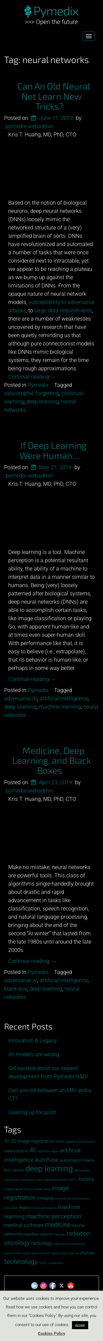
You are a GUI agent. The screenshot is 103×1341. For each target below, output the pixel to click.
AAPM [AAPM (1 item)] (59, 1142)
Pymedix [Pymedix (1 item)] (59, 1234)
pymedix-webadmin (29, 126)
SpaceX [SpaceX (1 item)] (73, 1253)
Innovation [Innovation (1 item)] (11, 1208)
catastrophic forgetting (31, 393)
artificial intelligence (64, 698)
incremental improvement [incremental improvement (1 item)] (72, 1198)
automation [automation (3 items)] (71, 1160)
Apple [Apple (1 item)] (55, 1151)
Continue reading (32, 376)
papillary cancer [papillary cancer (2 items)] (38, 1234)
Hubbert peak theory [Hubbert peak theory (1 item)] (18, 1189)
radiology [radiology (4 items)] (41, 1243)
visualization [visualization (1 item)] (55, 1263)
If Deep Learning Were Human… (53, 450)
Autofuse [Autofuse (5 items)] (46, 1159)
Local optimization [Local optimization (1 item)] (44, 1208)
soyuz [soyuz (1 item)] (26, 1253)
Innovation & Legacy (32, 1040)
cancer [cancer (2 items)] (18, 1170)
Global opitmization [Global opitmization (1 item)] (55, 1180)
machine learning (60, 706)
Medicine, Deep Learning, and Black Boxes (51, 760)
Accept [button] (80, 1325)
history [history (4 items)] (86, 1179)
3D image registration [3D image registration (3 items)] (32, 1141)
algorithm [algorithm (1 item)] (43, 1151)
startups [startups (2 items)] (87, 1252)
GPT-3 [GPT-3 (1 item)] (73, 1180)
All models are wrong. (34, 1054)
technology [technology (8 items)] (21, 1262)
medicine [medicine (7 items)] (58, 1225)
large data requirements (63, 310)
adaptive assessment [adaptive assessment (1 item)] (79, 1142)
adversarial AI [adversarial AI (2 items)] (16, 1151)
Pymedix (38, 385)
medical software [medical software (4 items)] (24, 1225)
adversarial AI (20, 698)
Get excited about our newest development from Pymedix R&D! (48, 1072)
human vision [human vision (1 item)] (42, 1189)
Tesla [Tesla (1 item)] (42, 1263)
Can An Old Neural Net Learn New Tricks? (53, 96)
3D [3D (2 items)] (6, 1141)
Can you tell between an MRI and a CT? (49, 1094)
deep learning (42, 401)
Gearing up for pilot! (32, 1112)
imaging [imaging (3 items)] (45, 1198)
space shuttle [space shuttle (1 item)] (41, 1253)
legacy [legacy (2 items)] (25, 1207)
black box (15, 988)
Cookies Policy (51, 1333)
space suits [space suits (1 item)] (59, 1253)
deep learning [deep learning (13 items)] (49, 1168)
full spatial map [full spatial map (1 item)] (31, 1180)
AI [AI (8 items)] (33, 1150)
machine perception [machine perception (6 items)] (53, 1216)
